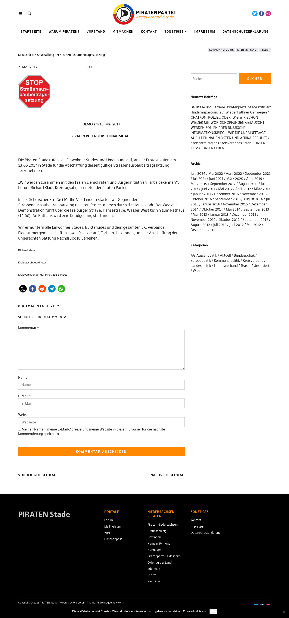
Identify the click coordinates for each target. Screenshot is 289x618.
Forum (108, 520)
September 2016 (227, 199)
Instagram (268, 13)
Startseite (31, 31)
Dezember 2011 (203, 230)
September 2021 (258, 173)
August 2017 (248, 184)
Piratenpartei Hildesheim (163, 556)
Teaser (265, 49)
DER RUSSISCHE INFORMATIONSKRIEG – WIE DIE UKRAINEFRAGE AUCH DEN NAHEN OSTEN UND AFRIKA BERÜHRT (229, 132)
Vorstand (96, 31)
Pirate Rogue (104, 602)
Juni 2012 (236, 224)
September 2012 (255, 219)
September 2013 (256, 209)
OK (213, 611)
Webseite (25, 415)
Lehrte (151, 575)
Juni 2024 (198, 173)
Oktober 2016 (201, 199)
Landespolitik (201, 265)
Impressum (204, 31)
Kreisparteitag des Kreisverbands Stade (221, 143)
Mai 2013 (200, 214)
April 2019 (254, 178)
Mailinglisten (112, 526)
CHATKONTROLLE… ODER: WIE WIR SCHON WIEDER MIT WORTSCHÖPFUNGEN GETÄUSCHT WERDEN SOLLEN (227, 122)
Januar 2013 (219, 214)
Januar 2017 (202, 194)
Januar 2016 (210, 204)
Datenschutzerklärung (246, 31)
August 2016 (253, 199)
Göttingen (154, 537)
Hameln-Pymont (158, 543)
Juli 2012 (219, 224)
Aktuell (225, 255)
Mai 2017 (225, 189)
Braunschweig (157, 531)
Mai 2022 (215, 173)
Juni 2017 (208, 189)
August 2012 (200, 224)
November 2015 (235, 204)
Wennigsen (154, 581)
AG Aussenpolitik (204, 255)
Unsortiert (261, 265)
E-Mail (23, 396)
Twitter (255, 13)
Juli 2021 (199, 178)
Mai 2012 (254, 224)
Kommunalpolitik (221, 49)
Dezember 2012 (244, 214)
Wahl (197, 271)
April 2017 (243, 189)
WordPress (79, 602)
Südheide (153, 569)
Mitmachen (123, 31)
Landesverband (226, 265)
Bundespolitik (244, 255)
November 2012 (203, 219)
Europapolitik (201, 260)
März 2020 (234, 178)
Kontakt (149, 31)
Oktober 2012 (229, 219)
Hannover (154, 550)
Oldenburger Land (159, 562)
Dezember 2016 (226, 194)
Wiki (107, 533)
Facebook (261, 13)
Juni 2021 (216, 178)
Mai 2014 (233, 209)
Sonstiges (174, 31)
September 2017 (223, 184)
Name (22, 377)
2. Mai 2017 (28, 67)
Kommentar (28, 328)
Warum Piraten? (64, 31)
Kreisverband (247, 49)
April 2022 (234, 173)
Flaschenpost (113, 539)
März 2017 (262, 189)
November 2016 (254, 194)
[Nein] (284, 612)
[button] (23, 288)
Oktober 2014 (212, 209)
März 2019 (199, 184)
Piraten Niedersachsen (162, 524)
